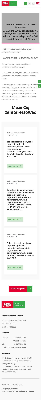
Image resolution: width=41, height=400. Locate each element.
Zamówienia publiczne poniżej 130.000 (17, 366)
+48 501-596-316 (19, 341)
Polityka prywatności (10, 389)
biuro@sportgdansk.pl (17, 347)
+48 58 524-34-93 (19, 344)
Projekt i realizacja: (18, 391)
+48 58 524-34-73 (19, 337)
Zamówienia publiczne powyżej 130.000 (17, 358)
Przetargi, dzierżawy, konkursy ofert (16, 369)
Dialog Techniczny (9, 372)
